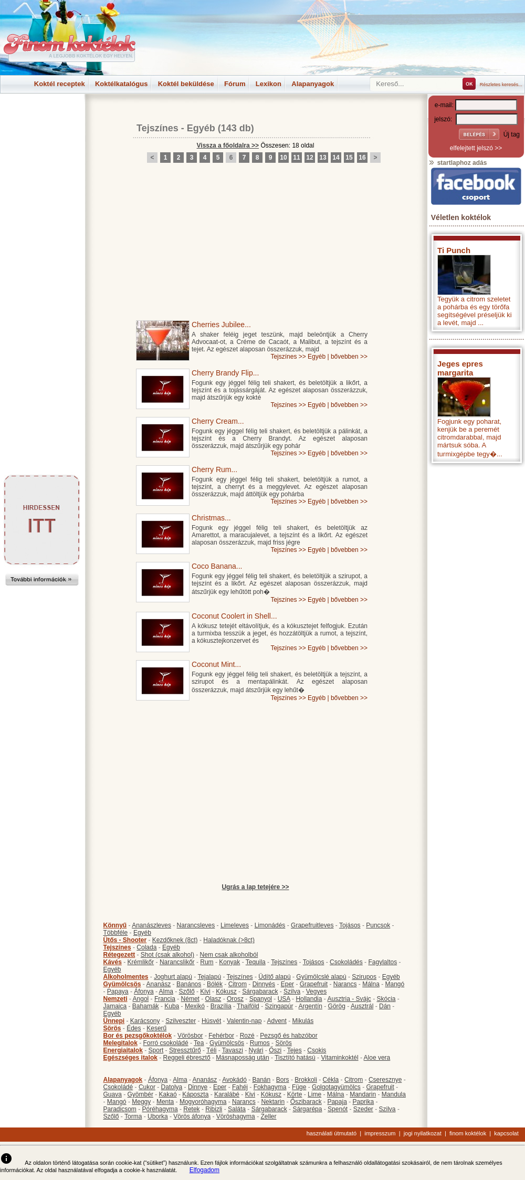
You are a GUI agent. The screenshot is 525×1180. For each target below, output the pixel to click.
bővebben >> (349, 356)
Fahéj (240, 1087)
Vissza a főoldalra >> (228, 145)
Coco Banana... (217, 566)
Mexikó (195, 1006)
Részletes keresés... (501, 84)
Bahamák (145, 1006)
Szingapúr (279, 1006)
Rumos (260, 1043)
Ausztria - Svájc (349, 999)
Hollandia (309, 999)
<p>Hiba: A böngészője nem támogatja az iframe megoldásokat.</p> (476, 607)
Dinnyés (264, 984)
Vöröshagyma (235, 1116)
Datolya (172, 1087)
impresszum (379, 1133)
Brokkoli (306, 1079)
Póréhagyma (160, 1109)
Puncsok (378, 925)
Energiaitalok (123, 1050)
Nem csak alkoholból (229, 954)
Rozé (247, 1035)
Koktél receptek (59, 84)
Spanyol (260, 999)
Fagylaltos (382, 962)
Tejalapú (209, 976)
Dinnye (197, 1087)
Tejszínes (157, 128)
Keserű (156, 1028)
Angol (141, 999)
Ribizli (213, 1109)
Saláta (237, 1109)
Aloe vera (377, 1057)
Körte (294, 1094)
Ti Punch (453, 250)
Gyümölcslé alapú (321, 976)
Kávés (112, 962)
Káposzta (195, 1094)
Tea (199, 1043)
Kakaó (168, 1094)
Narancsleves (196, 925)
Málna (371, 984)
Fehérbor (221, 1035)
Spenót (338, 1109)
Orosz (235, 999)
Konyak (229, 962)
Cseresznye (385, 1079)
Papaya (118, 991)
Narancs (345, 984)
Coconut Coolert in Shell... (234, 616)
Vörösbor (190, 1035)
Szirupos (364, 976)
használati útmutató (331, 1133)
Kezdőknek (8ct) (175, 940)
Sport (156, 1050)
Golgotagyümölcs (336, 1087)
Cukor (147, 1087)
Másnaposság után (242, 1057)
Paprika (363, 1101)
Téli (211, 1050)
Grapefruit (314, 984)
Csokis (316, 1050)
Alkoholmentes (126, 976)
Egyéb (201, 128)
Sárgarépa (307, 1109)
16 (362, 157)
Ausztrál (362, 1006)
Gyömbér (140, 1094)
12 (309, 157)
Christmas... (211, 518)
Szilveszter (180, 1021)
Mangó (395, 984)
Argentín (310, 1006)
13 (322, 157)
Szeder (363, 1109)
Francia (164, 999)
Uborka (158, 1116)
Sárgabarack (260, 991)
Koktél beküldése (186, 84)
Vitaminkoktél (339, 1057)
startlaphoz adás (457, 162)
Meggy (141, 1101)
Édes (134, 1028)
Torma (133, 1116)
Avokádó (234, 1079)
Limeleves (234, 925)
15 (348, 157)
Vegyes (316, 991)
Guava (112, 1094)
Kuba (171, 1006)
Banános (188, 984)
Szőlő (187, 991)
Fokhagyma (270, 1087)
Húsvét (211, 1021)
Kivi (205, 991)
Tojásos (350, 925)
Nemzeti (115, 999)
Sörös (112, 1028)
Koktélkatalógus (121, 84)
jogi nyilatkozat (423, 1133)
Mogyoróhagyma (203, 1101)
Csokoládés (346, 962)
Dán (385, 1006)
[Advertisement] (42, 117)
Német (190, 999)
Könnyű (115, 925)
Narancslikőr (177, 962)
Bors (282, 1079)
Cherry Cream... (218, 421)
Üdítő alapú (274, 976)
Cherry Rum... (214, 469)
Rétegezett (119, 954)
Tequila (256, 962)
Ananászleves (151, 925)
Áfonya (143, 991)
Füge (299, 1087)
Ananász (158, 984)
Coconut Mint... (216, 664)
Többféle (115, 932)
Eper (287, 984)
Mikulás (302, 1021)
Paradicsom (119, 1109)
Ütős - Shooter (125, 940)
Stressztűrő (185, 1050)
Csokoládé (118, 1087)
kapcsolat (506, 1133)
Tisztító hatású (295, 1057)
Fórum (234, 84)
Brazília (221, 1006)
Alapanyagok (312, 84)
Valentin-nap (244, 1021)
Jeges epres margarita (460, 368)
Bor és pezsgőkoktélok (137, 1035)
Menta (165, 1101)
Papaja (336, 1101)
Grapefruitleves (312, 925)
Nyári (256, 1050)
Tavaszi (232, 1050)
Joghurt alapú (173, 976)
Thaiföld (248, 1006)
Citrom (237, 984)
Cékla (331, 1079)
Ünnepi (114, 1021)
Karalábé (226, 1094)
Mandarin (363, 1094)
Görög (336, 1006)
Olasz (213, 999)
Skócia (385, 999)
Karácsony (145, 1021)
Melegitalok (120, 1043)
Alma (166, 991)
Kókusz (226, 991)
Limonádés (270, 925)
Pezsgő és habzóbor (288, 1035)
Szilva (292, 991)
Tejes (294, 1050)
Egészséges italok (130, 1057)
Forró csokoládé (165, 1043)
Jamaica (115, 1006)
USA (284, 999)
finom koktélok (467, 1133)
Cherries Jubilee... (221, 324)
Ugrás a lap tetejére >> (255, 887)
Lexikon (268, 84)
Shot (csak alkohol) (167, 954)
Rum (206, 962)
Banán (261, 1079)
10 (283, 157)
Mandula (394, 1094)
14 (335, 157)
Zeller (268, 1116)
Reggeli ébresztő (187, 1057)
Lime (314, 1094)
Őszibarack (306, 1101)
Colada (146, 947)
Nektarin (273, 1101)
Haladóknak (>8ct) (229, 940)
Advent (276, 1021)
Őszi (275, 1050)
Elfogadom (204, 1170)
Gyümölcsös (122, 984)
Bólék (215, 984)
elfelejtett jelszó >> (476, 148)
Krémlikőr (141, 962)
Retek (191, 1109)
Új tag (511, 134)
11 (296, 157)
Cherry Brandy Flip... (225, 373)
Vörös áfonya (192, 1116)
